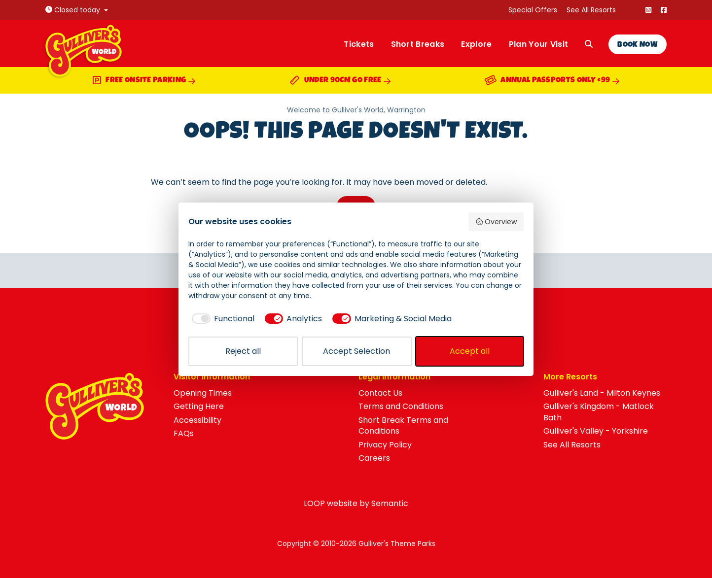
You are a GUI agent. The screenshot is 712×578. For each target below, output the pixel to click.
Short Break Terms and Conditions (403, 425)
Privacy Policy (385, 444)
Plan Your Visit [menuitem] (539, 44)
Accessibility (197, 420)
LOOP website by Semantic (356, 503)
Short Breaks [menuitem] (418, 44)
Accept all (470, 351)
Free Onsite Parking (144, 81)
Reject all (243, 351)
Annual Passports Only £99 (552, 81)
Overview (496, 222)
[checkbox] (221, 319)
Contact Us (380, 393)
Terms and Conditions (400, 406)
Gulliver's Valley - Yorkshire (595, 431)
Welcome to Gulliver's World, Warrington (356, 110)
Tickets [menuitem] (359, 44)
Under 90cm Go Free (340, 81)
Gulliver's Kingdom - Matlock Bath (598, 412)
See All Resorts (591, 10)
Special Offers (532, 10)
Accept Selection (356, 351)
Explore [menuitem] (476, 44)
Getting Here (199, 406)
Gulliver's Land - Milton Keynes (601, 393)
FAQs (184, 433)
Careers (374, 458)
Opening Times (203, 393)
